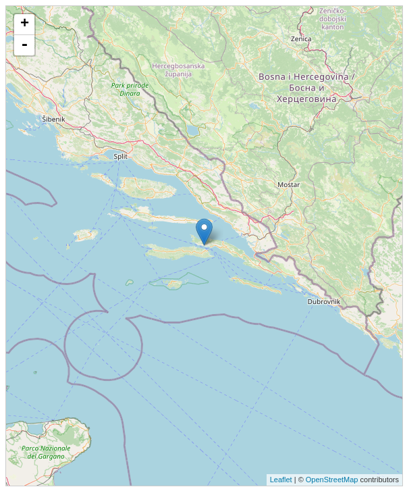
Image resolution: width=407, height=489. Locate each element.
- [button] (24, 45)
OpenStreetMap (332, 479)
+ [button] (24, 24)
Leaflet (281, 479)
